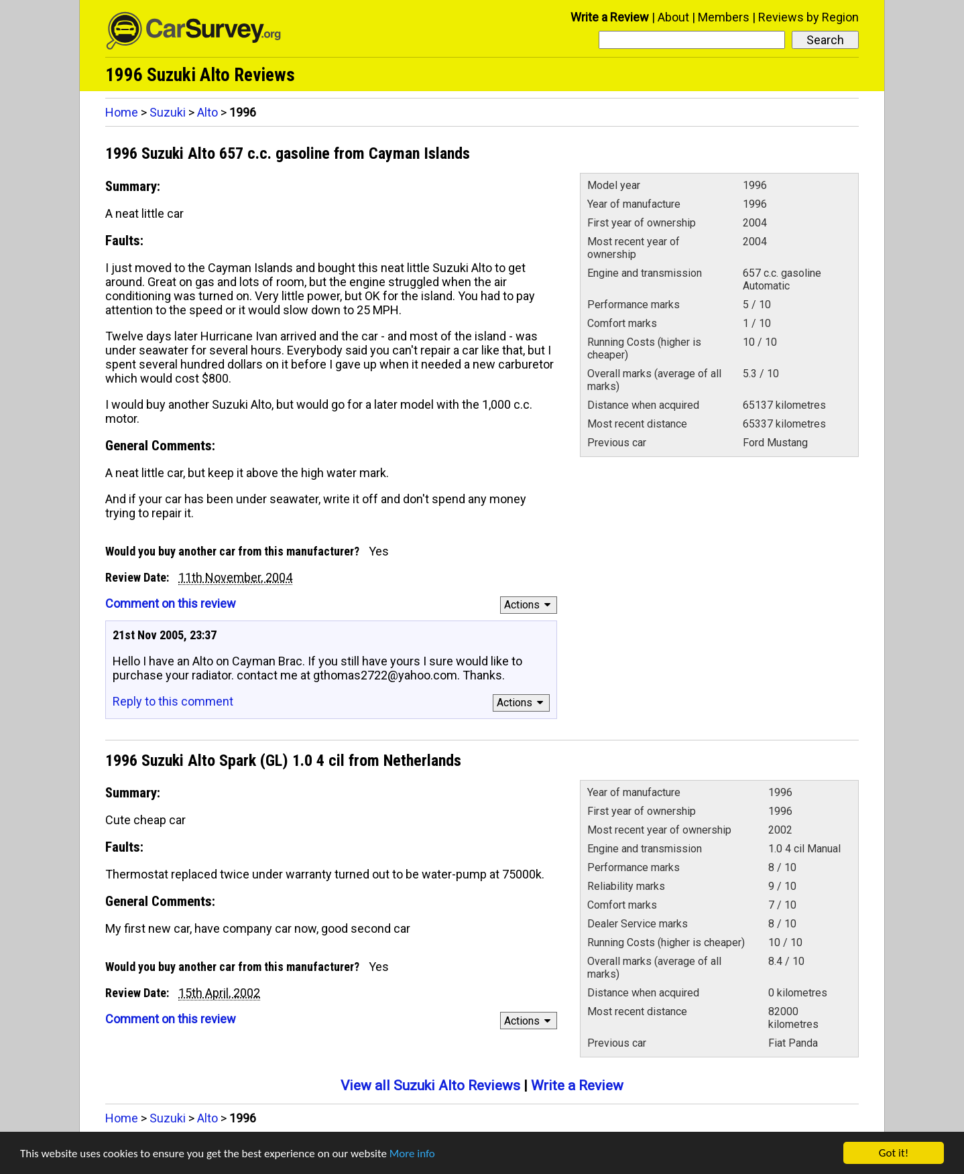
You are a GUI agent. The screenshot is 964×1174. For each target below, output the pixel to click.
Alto (207, 112)
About (673, 17)
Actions (529, 604)
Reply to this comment (173, 701)
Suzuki (167, 112)
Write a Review (609, 17)
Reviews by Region (808, 17)
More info (412, 1154)
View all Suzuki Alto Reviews (430, 1086)
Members (723, 17)
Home (121, 112)
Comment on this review (170, 603)
